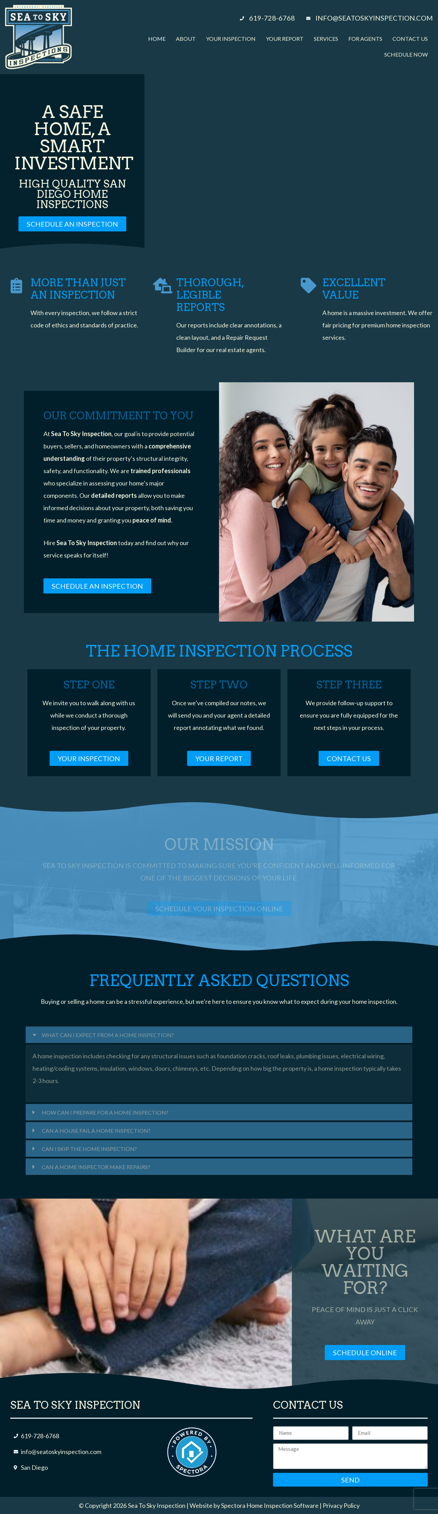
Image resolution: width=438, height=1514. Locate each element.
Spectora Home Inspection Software (270, 1505)
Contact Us (410, 38)
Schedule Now (406, 54)
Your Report (285, 38)
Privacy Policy (341, 1505)
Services (326, 38)
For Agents (365, 38)
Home (157, 38)
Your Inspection (231, 38)
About (186, 38)
